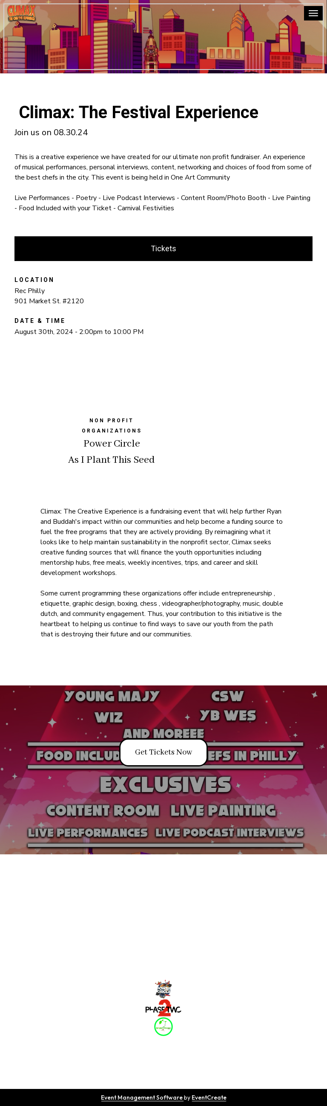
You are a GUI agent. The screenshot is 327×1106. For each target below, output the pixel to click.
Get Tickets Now (163, 752)
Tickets (163, 248)
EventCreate (209, 1097)
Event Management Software (142, 1097)
